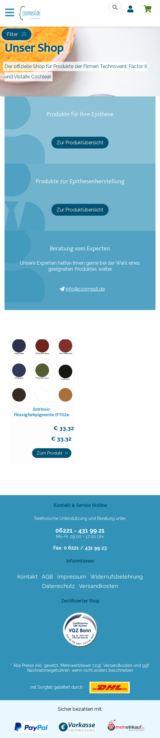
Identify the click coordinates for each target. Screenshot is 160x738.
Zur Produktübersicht (80, 142)
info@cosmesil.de (82, 289)
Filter (16, 34)
